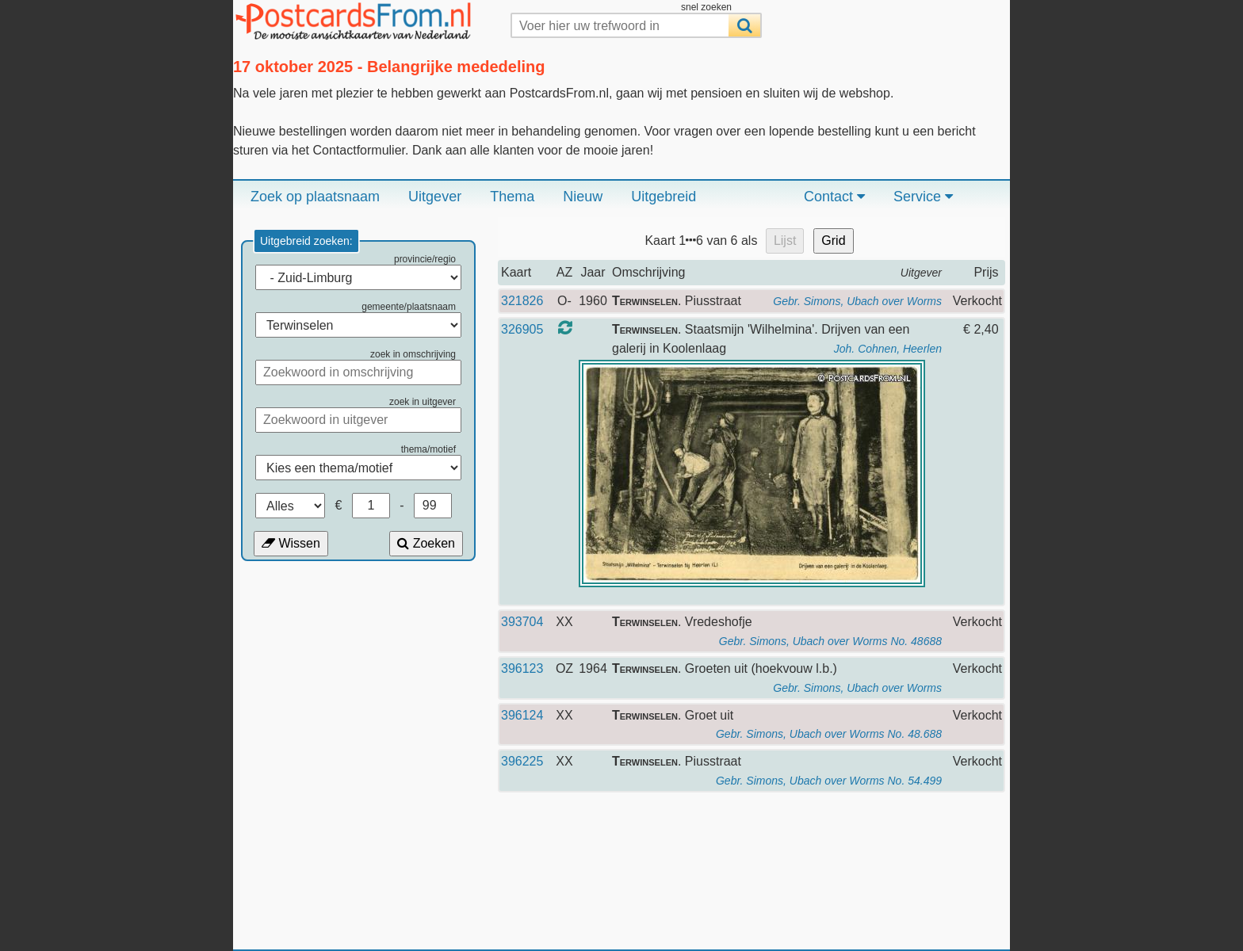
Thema (512, 196)
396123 (522, 668)
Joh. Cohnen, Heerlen (888, 348)
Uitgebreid (663, 196)
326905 (522, 329)
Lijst (785, 240)
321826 (522, 300)
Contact (834, 196)
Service (923, 196)
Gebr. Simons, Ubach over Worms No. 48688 (830, 641)
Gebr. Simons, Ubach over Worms (857, 301)
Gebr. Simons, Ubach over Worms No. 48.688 (829, 734)
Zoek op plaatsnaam (315, 196)
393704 (522, 621)
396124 (522, 715)
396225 (522, 761)
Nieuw (582, 196)
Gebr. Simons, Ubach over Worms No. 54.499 (829, 780)
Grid (833, 240)
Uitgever (434, 196)
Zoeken (426, 543)
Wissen (291, 543)
